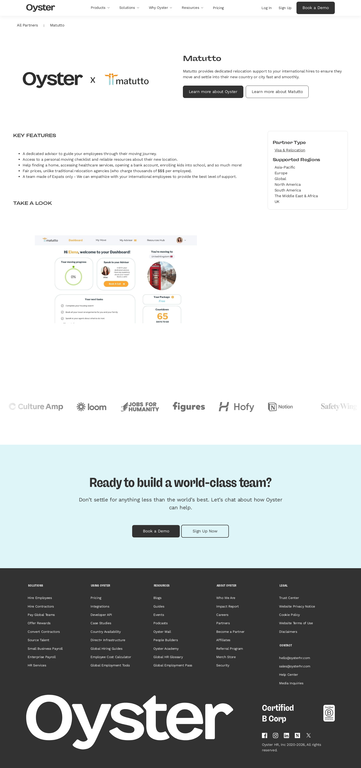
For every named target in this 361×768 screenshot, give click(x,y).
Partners (223, 623)
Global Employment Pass (172, 665)
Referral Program (229, 648)
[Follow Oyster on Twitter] (308, 735)
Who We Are (225, 598)
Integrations (99, 606)
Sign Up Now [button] (205, 531)
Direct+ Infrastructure (107, 640)
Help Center (288, 674)
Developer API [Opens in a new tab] (101, 615)
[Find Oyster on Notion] (297, 735)
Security (222, 665)
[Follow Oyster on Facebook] (264, 735)
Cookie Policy (289, 615)
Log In (266, 8)
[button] (100, 8)
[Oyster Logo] (40, 8)
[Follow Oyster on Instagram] (275, 735)
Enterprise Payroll (41, 657)
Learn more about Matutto (277, 91)
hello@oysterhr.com (294, 658)
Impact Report (227, 606)
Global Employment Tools (110, 665)
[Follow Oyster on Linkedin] (286, 735)
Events (158, 615)
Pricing (95, 598)
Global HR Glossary (168, 657)
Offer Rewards (39, 623)
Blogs (157, 598)
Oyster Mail (162, 632)
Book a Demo (315, 7)
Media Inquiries (291, 683)
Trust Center (289, 598)
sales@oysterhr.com (294, 666)
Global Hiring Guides (106, 648)
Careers (222, 615)
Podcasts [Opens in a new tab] (160, 623)
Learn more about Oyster (213, 91)
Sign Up (285, 8)
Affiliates (223, 640)
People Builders (165, 640)
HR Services (37, 665)
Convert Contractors (44, 632)
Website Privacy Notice (297, 606)
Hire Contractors (41, 606)
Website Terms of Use (296, 623)
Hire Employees (40, 598)
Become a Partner (230, 632)
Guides (158, 606)
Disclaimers (288, 632)
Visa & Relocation (290, 150)
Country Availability (105, 632)
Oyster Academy (165, 648)
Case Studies (100, 623)
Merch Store (226, 657)
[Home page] (141, 722)
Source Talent (38, 640)
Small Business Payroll (45, 648)
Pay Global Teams (41, 615)
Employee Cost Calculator (110, 657)
